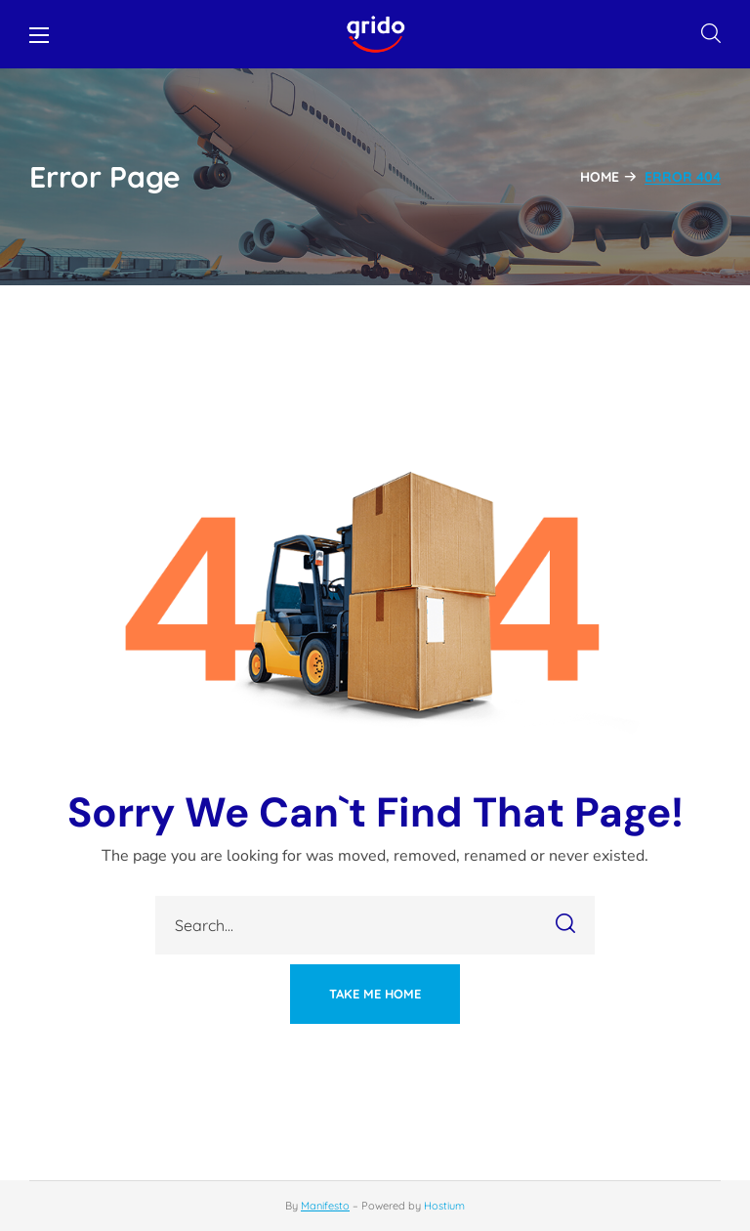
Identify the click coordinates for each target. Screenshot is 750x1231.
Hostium (444, 1205)
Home (599, 177)
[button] (711, 34)
